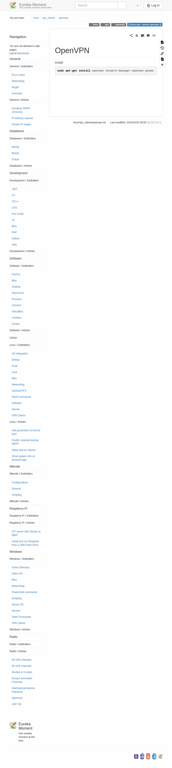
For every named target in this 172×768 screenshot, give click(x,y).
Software (17, 403)
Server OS (18, 604)
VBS (14, 244)
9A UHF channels (22, 659)
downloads (23, 53)
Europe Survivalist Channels (22, 680)
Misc (14, 226)
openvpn (63, 17)
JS (13, 220)
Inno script (17, 213)
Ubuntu (16, 409)
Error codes (18, 74)
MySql (15, 153)
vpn (106, 24)
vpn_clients (48, 17)
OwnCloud (18, 292)
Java (14, 372)
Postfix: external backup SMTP (25, 442)
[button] (135, 5)
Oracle (15, 159)
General (16, 488)
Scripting (17, 494)
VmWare (17, 317)
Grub (14, 365)
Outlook (16, 286)
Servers (16, 610)
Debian (16, 359)
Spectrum (17, 698)
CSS (14, 207)
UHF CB (16, 704)
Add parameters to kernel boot (26, 432)
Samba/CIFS (19, 390)
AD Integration (20, 353)
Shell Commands (21, 396)
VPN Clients (18, 415)
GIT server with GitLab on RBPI (26, 533)
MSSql (15, 147)
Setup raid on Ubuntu (24, 450)
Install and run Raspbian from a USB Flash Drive (25, 543)
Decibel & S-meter (22, 672)
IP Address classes (22, 118)
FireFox (16, 274)
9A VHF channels (21, 666)
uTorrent (16, 305)
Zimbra (16, 323)
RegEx (15, 87)
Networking (18, 81)
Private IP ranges (21, 124)
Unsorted (17, 93)
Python (16, 238)
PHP (14, 232)
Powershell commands (24, 592)
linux (36, 17)
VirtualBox (17, 311)
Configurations (20, 482)
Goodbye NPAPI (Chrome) (21, 110)
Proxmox (17, 299)
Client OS (17, 573)
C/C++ (15, 201)
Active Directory (20, 567)
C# (13, 195)
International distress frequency (23, 690)
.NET (14, 189)
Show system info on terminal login (23, 458)
